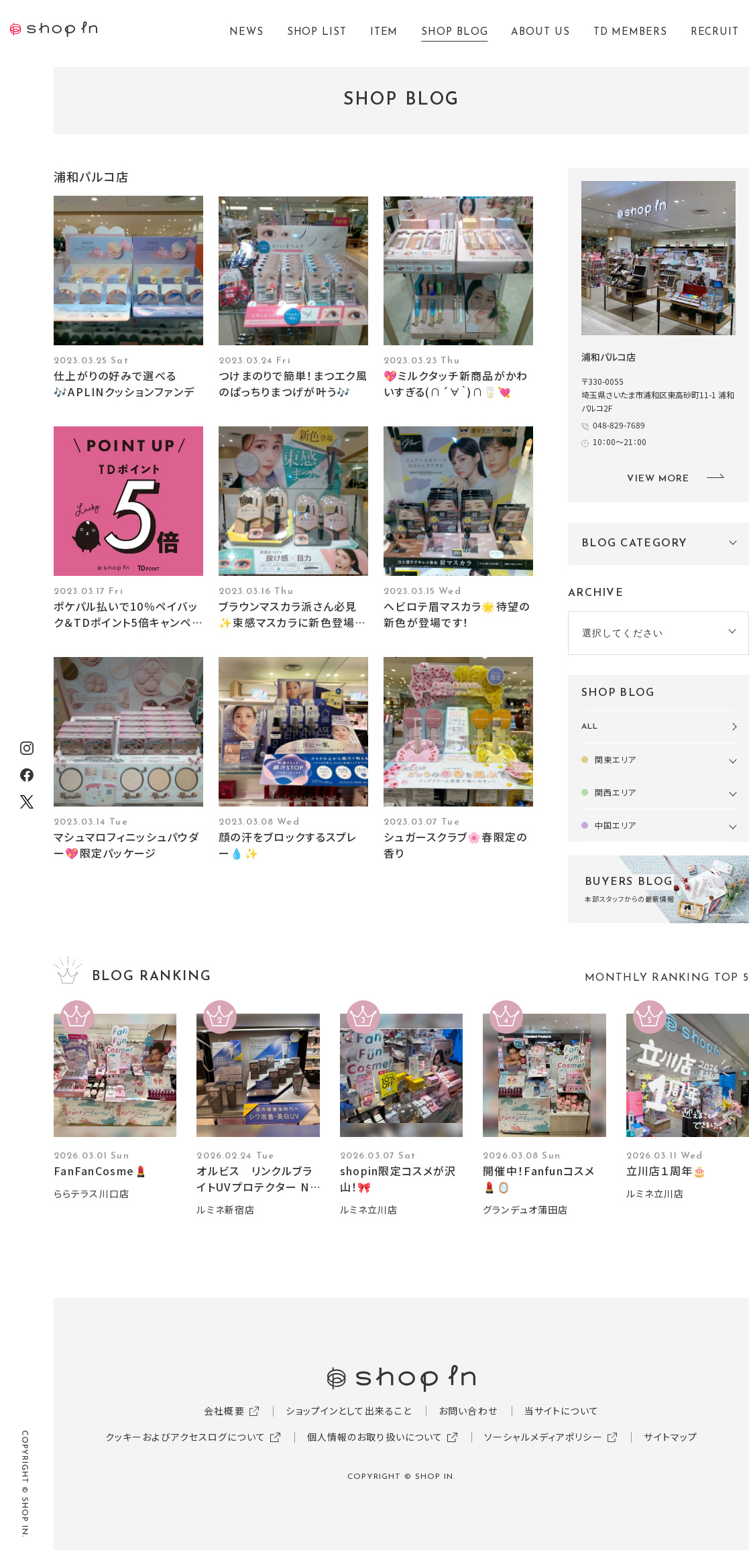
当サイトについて (561, 1410)
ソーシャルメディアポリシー (543, 1436)
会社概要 (224, 1410)
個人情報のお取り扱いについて (375, 1436)
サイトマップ (670, 1436)
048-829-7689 (619, 424)
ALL (589, 727)
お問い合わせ (468, 1410)
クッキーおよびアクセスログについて (185, 1436)
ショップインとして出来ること (349, 1410)
